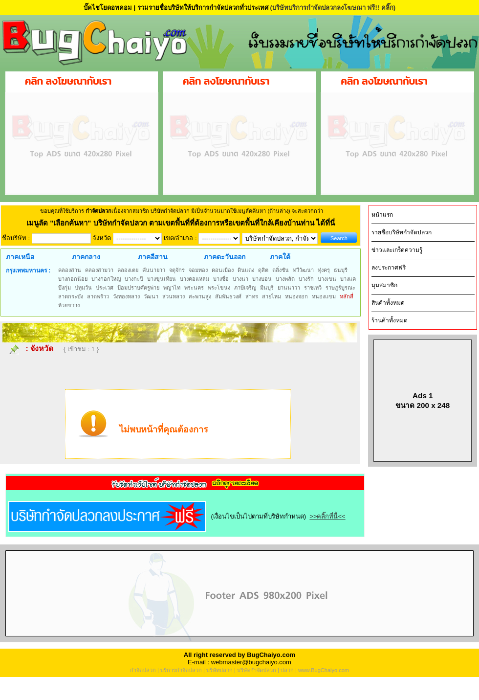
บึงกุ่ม (64, 288)
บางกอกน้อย (72, 279)
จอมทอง (198, 270)
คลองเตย (127, 270)
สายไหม (271, 296)
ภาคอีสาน (153, 257)
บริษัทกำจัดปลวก (256, 670)
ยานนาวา (289, 288)
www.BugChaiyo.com (323, 670)
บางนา (240, 279)
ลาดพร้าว (98, 296)
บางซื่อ (221, 279)
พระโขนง (219, 288)
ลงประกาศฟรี (388, 267)
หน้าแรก (382, 214)
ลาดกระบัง (70, 296)
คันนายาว (153, 270)
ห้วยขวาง (69, 305)
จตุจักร (177, 270)
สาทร (251, 296)
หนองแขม (324, 296)
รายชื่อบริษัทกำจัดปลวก (401, 232)
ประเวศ (104, 288)
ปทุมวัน (83, 288)
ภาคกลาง (86, 257)
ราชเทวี (313, 288)
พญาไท (171, 288)
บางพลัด (285, 279)
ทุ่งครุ (324, 270)
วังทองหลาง (126, 296)
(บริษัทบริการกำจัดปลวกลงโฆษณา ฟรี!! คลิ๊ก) (332, 7)
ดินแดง (246, 270)
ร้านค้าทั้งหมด (389, 320)
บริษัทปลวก (219, 670)
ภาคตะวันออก (224, 257)
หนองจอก (296, 296)
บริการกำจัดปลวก (181, 670)
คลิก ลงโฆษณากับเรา (68, 81)
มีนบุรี (267, 288)
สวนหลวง (173, 296)
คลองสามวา (99, 270)
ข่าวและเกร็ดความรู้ (396, 250)
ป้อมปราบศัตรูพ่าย (138, 288)
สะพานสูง (200, 296)
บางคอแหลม (194, 279)
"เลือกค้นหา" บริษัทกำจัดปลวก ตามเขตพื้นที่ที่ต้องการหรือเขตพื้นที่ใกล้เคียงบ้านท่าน (183, 223)
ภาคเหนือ (20, 257)
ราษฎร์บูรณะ (340, 288)
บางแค (348, 279)
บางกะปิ (134, 279)
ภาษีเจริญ (245, 288)
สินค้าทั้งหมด (388, 302)
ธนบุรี (341, 270)
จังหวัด (41, 348)
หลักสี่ (346, 296)
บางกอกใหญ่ (106, 279)
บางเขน (327, 279)
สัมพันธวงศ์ (228, 296)
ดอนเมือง (223, 270)
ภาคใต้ (280, 257)
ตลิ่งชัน (280, 270)
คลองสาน (69, 270)
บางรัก (306, 279)
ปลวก (287, 670)
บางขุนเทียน (161, 279)
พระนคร (194, 288)
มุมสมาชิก (384, 285)
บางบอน (262, 279)
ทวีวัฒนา (303, 270)
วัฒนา (151, 296)
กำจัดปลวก (143, 670)
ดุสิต (263, 270)
